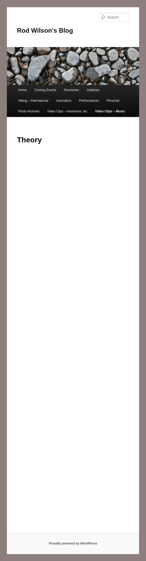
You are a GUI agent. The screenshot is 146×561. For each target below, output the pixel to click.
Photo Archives (29, 111)
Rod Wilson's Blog (45, 30)
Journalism (63, 101)
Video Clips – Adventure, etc (67, 111)
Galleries (93, 90)
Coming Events (45, 90)
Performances (89, 101)
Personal (113, 101)
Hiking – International (33, 101)
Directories (71, 90)
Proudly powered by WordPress (73, 543)
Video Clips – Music (110, 111)
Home (22, 90)
